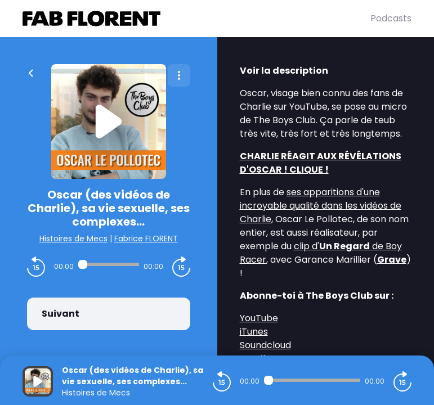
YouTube (259, 318)
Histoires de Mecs (73, 238)
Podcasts (390, 18)
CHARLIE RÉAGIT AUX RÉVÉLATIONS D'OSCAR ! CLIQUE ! (320, 163)
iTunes (254, 331)
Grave (391, 259)
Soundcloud (265, 345)
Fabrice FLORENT (146, 238)
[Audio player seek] (108, 264)
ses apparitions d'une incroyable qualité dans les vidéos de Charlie (320, 206)
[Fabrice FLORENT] (196, 18)
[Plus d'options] (179, 75)
